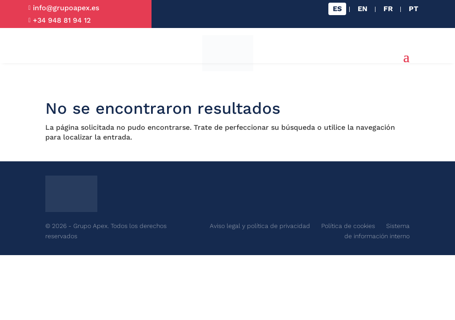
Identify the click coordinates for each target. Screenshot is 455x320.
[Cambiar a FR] (388, 9)
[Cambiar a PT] (413, 9)
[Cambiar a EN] (362, 9)
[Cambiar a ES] (337, 9)
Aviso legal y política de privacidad (260, 225)
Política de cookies (348, 225)
